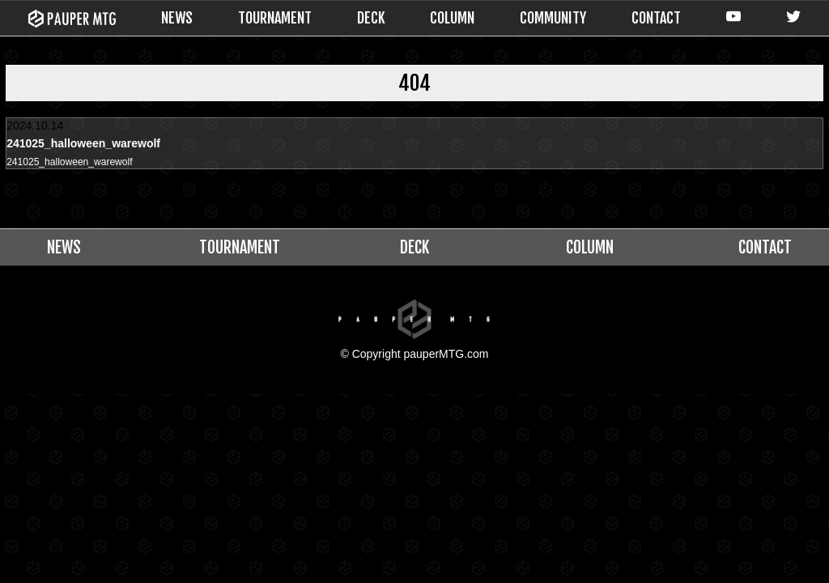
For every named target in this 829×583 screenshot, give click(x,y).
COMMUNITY (553, 18)
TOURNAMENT (275, 18)
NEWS (177, 18)
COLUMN (452, 18)
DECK (371, 18)
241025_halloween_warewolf (79, 162)
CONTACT (656, 18)
